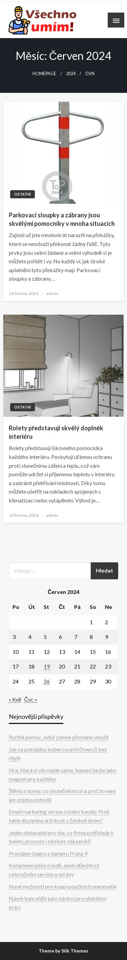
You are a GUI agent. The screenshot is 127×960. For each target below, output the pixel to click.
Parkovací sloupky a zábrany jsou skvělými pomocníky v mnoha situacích (62, 219)
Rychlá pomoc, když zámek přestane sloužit (59, 737)
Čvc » (31, 699)
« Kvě (15, 699)
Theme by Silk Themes (63, 951)
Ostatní (22, 194)
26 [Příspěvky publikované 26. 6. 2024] (47, 681)
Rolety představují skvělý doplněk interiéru (56, 432)
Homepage (44, 73)
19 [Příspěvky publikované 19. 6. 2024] (47, 666)
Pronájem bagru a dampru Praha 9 (48, 853)
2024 (71, 73)
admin (52, 293)
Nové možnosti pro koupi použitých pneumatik (63, 886)
